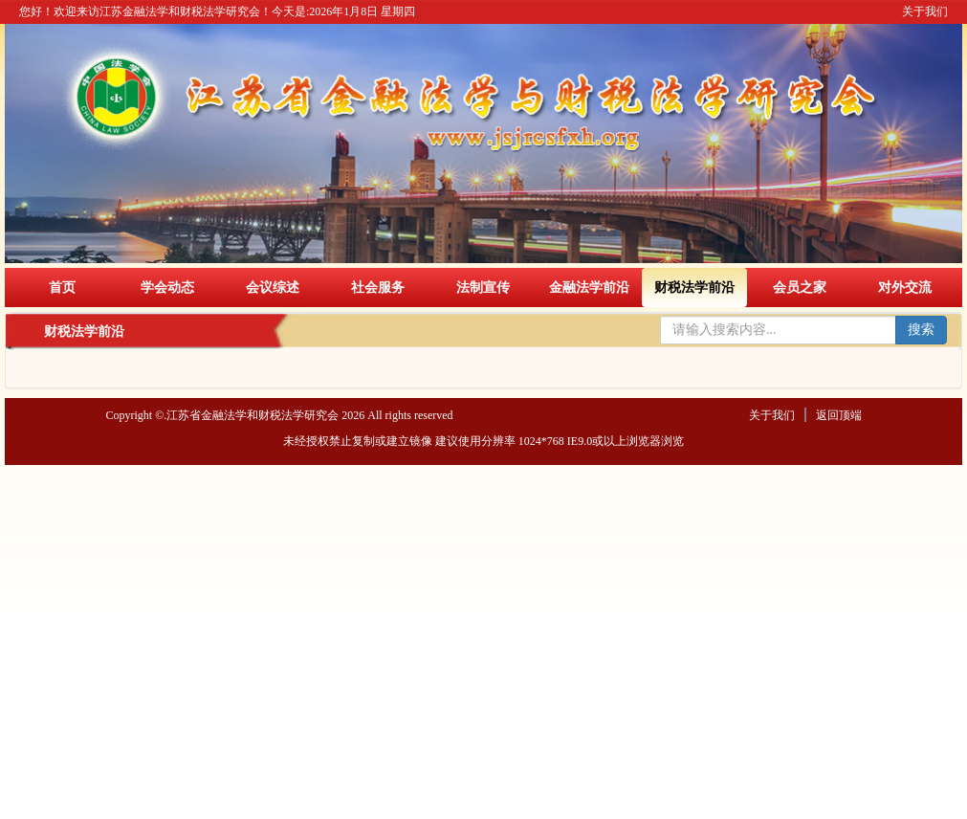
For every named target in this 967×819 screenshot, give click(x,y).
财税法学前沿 (694, 287)
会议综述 (272, 287)
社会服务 (378, 287)
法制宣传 (483, 287)
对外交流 (905, 287)
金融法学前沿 (589, 287)
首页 (62, 287)
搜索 (921, 329)
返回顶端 (839, 415)
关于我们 (925, 11)
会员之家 (799, 287)
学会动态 (167, 287)
